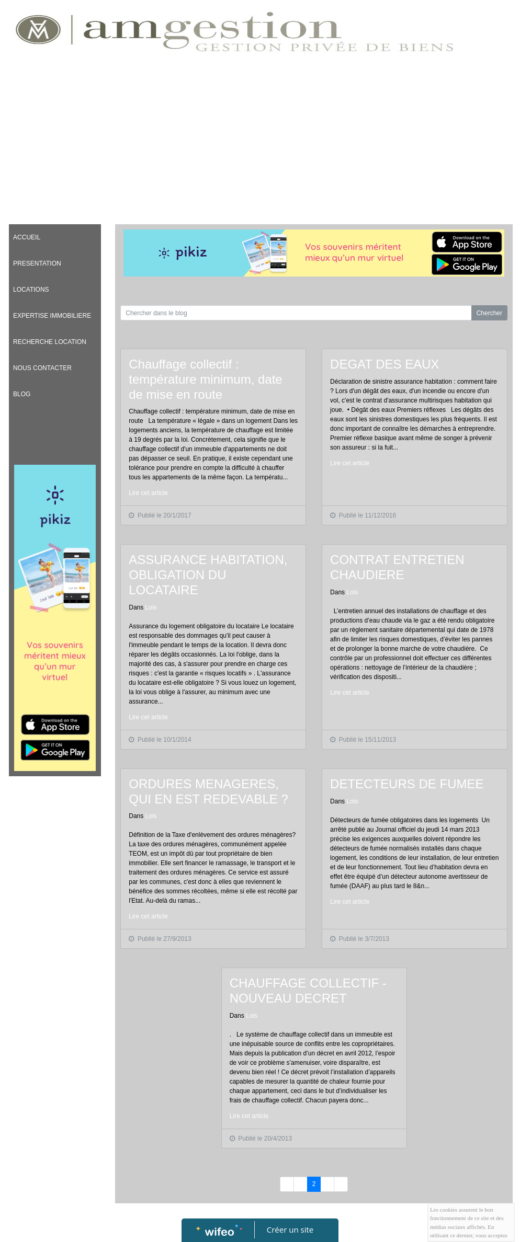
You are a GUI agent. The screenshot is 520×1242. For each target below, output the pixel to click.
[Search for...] (295, 312)
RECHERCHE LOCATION (49, 342)
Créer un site (290, 1229)
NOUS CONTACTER (42, 368)
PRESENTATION (37, 263)
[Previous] (287, 1184)
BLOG (21, 394)
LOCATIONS (31, 289)
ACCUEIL (26, 237)
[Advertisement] (260, 140)
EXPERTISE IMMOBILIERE (52, 315)
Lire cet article (148, 493)
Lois (151, 607)
